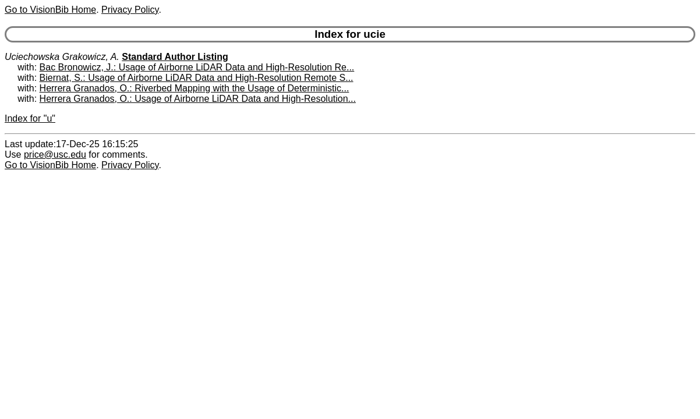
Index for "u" (30, 118)
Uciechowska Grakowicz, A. (62, 57)
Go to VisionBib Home (50, 10)
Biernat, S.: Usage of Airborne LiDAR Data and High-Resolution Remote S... (196, 78)
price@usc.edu (55, 154)
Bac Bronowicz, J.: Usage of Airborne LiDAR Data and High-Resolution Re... (197, 67)
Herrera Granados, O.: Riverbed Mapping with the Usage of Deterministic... (194, 88)
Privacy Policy (129, 10)
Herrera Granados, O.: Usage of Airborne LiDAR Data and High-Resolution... (198, 99)
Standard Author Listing (175, 57)
